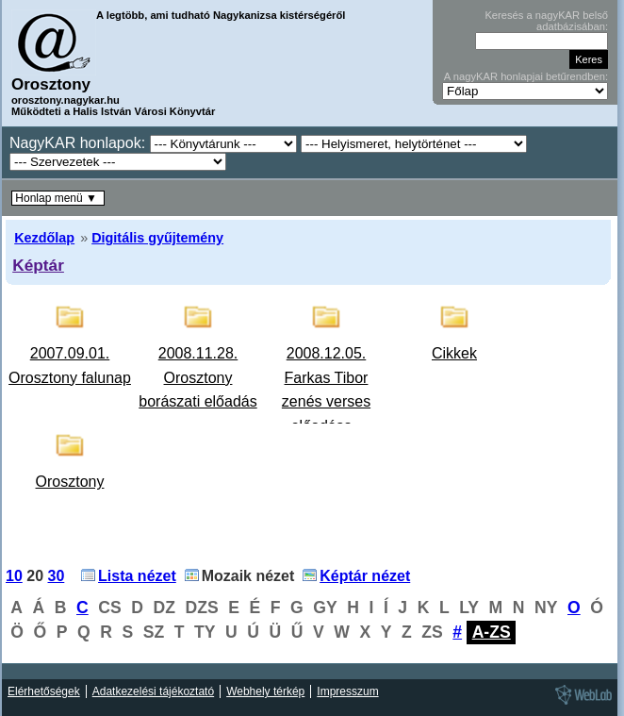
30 (56, 576)
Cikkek (454, 353)
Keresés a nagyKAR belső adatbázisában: (546, 20)
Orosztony (70, 482)
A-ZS (491, 632)
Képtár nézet (365, 576)
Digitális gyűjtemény (157, 237)
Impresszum (347, 691)
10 (14, 576)
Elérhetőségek (44, 691)
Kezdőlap (44, 237)
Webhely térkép (265, 691)
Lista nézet (137, 576)
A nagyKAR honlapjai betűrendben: (526, 76)
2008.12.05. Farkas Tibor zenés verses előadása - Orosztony (326, 401)
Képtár (38, 265)
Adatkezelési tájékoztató (153, 691)
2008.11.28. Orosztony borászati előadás (197, 377)
